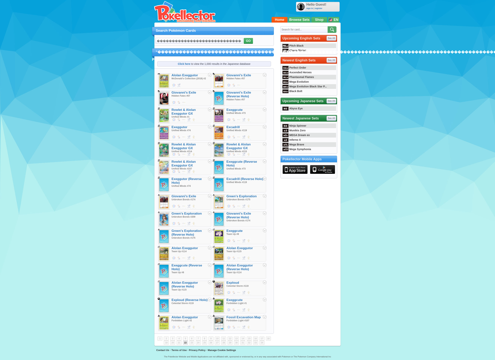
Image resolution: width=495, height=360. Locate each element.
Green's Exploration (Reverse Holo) (187, 232)
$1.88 (239, 258)
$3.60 (174, 85)
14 (242, 338)
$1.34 (239, 241)
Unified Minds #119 (236, 130)
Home (279, 20)
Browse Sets (299, 20)
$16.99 (194, 120)
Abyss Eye (292, 108)
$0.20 (234, 206)
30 (236, 342)
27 (217, 342)
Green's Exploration (241, 196)
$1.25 (184, 206)
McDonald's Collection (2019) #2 (189, 78)
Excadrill (233, 127)
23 (192, 342)
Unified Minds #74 (181, 130)
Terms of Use (179, 350)
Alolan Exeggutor (185, 75)
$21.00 (189, 224)
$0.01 (229, 85)
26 (211, 342)
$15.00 (184, 120)
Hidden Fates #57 (235, 78)
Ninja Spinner (294, 125)
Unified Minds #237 (182, 168)
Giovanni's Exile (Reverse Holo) (238, 94)
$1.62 (184, 258)
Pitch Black (293, 45)
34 (262, 342)
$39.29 (174, 172)
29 (230, 342)
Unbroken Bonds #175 (238, 199)
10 (217, 338)
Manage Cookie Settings (222, 350)
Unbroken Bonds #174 (183, 199)
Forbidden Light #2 (182, 320)
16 (255, 338)
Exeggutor (179, 127)
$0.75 (249, 137)
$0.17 (229, 310)
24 (198, 342)
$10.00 (189, 172)
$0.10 (179, 85)
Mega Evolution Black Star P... (304, 86)
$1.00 (239, 137)
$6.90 (189, 154)
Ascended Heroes (297, 72)
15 (249, 338)
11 (223, 338)
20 (173, 342)
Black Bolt (292, 91)
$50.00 (184, 172)
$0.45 (249, 258)
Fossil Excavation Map (243, 317)
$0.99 (239, 85)
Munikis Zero (294, 130)
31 (242, 342)
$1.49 (179, 103)
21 (179, 342)
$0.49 (179, 137)
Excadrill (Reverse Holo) (244, 179)
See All (331, 38)
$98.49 (174, 224)
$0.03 (189, 258)
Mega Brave (293, 144)
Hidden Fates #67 (181, 96)
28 (223, 342)
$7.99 (194, 154)
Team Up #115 (233, 251)
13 (236, 338)
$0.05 (229, 206)
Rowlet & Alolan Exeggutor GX (184, 111)
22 (185, 342)
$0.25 (179, 120)
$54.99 (249, 154)
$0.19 (249, 241)
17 (262, 338)
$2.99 (174, 103)
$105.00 (184, 224)
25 (204, 342)
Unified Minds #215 (236, 151)
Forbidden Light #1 (236, 303)
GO (248, 40)
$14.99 (194, 172)
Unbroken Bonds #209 (183, 217)
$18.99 (174, 154)
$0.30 (194, 206)
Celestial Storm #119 (237, 286)
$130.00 (239, 154)
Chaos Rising (294, 50)
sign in (309, 8)
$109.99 (229, 154)
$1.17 (239, 310)
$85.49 (179, 224)
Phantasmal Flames (298, 77)
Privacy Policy (197, 350)
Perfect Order (294, 67)
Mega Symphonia (296, 149)
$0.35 (249, 120)
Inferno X (291, 139)
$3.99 (189, 120)
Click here (184, 63)
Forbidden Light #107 (237, 320)
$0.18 (174, 258)
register (318, 8)
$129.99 (194, 224)
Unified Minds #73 (236, 113)
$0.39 (234, 85)
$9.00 (244, 154)
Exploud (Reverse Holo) (190, 300)
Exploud (232, 282)
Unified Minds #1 (180, 117)
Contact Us (162, 350)
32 (249, 342)
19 (166, 342)
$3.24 (184, 327)
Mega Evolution (295, 81)
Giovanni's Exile (238, 75)
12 (230, 338)
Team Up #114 (179, 251)
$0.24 (249, 310)
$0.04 (189, 137)
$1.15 (239, 120)
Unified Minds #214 (182, 151)
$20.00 (184, 103)
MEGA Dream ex (296, 135)
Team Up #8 (232, 234)
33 (255, 342)
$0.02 (244, 120)
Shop (319, 20)
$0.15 (229, 137)
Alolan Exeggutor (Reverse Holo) (239, 267)
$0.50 (194, 258)
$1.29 (184, 137)
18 (268, 338)
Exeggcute (234, 110)
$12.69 (174, 120)
